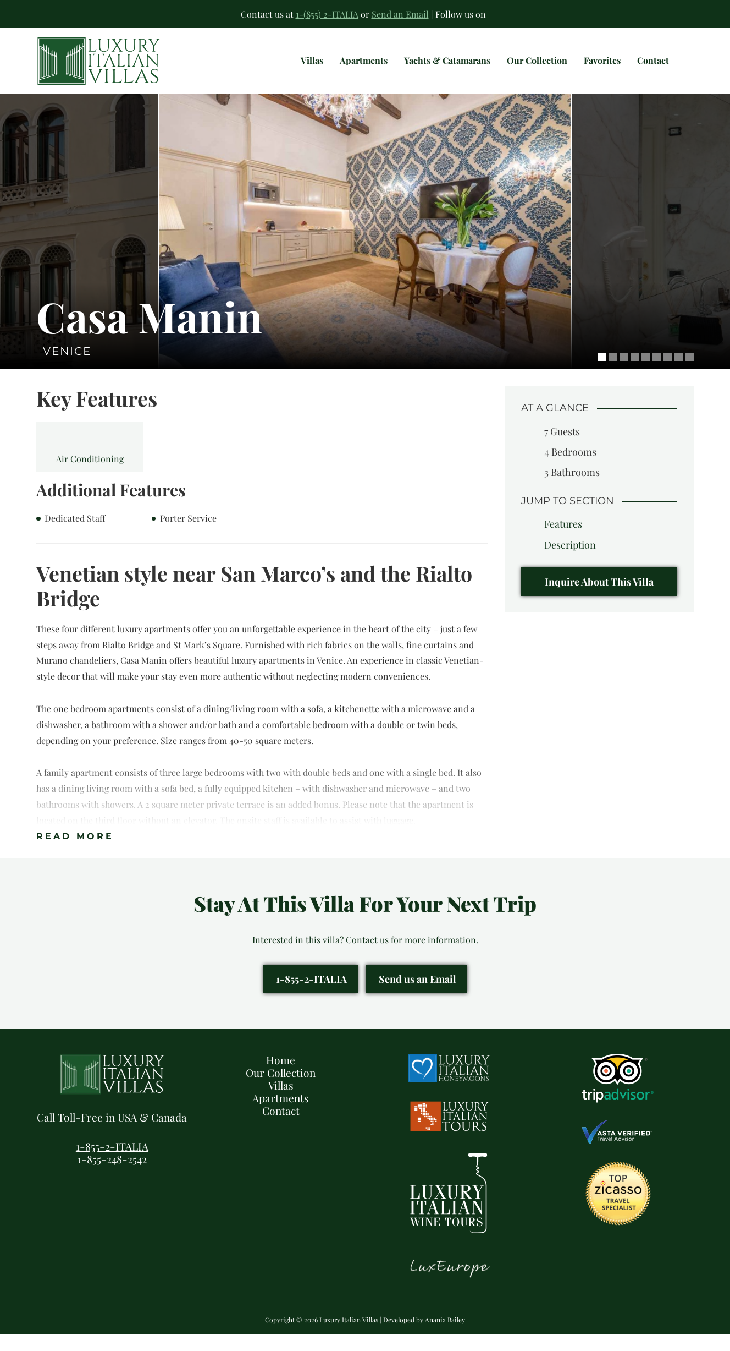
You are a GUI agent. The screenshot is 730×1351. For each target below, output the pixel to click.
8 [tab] (678, 373)
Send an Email (400, 14)
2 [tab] (613, 373)
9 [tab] (689, 373)
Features (563, 540)
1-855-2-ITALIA (311, 995)
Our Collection (281, 1089)
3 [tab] (624, 373)
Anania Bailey (445, 1336)
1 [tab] (602, 373)
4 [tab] (635, 373)
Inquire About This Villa (599, 598)
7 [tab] (667, 373)
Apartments (280, 1114)
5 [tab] (645, 373)
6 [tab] (656, 373)
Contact (281, 1127)
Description (570, 561)
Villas (281, 1102)
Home (280, 1076)
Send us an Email (417, 995)
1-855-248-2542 (112, 1175)
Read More (75, 852)
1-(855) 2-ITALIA (327, 14)
